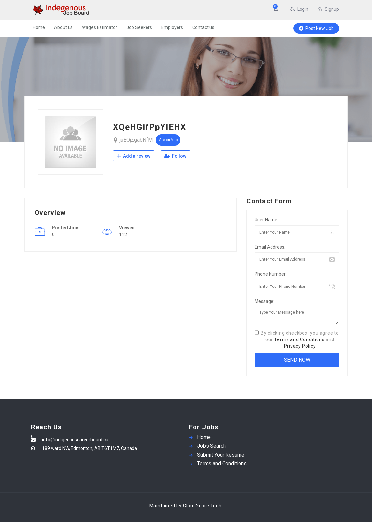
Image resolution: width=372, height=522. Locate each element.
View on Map (168, 140)
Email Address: (270, 247)
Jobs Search (211, 446)
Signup (328, 9)
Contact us (203, 27)
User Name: (266, 219)
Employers (172, 27)
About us (63, 27)
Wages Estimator (99, 27)
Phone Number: (271, 274)
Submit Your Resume (220, 455)
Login (299, 9)
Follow (175, 156)
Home (39, 27)
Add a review (133, 156)
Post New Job (316, 28)
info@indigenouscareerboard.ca (75, 439)
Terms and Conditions (299, 339)
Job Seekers (139, 27)
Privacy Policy (300, 346)
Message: (264, 301)
